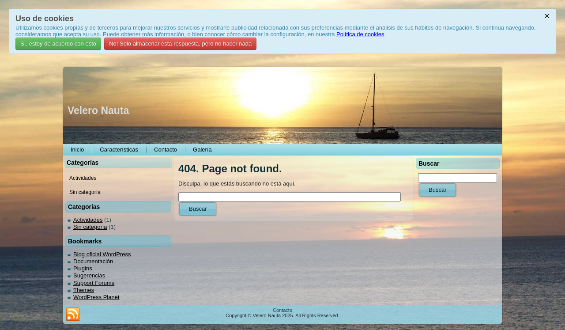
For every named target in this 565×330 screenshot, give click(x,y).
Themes (83, 290)
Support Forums (93, 283)
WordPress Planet (96, 297)
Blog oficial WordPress (102, 254)
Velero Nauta (98, 110)
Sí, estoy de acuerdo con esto (58, 43)
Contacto (282, 310)
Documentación (93, 261)
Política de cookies (360, 34)
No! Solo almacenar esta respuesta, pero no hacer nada (180, 43)
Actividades (87, 219)
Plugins (82, 268)
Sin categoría (90, 227)
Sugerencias (89, 275)
